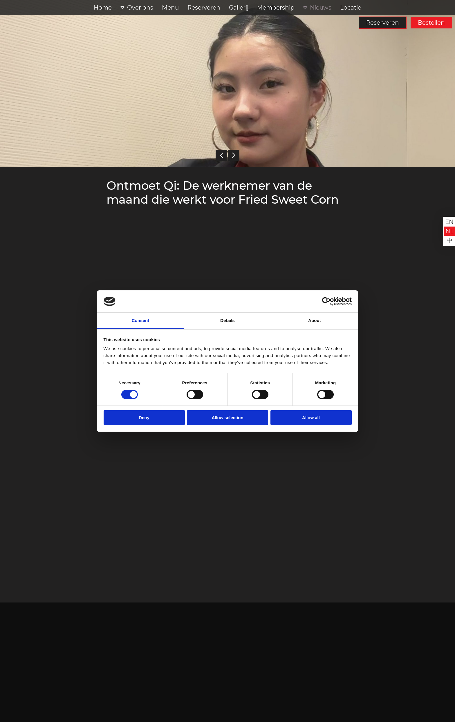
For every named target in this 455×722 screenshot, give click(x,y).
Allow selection (227, 417)
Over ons (140, 7)
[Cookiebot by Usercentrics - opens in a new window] (326, 301)
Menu (170, 7)
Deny (144, 417)
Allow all (311, 417)
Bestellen (431, 22)
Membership (276, 7)
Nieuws (320, 7)
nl (449, 231)
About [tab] (314, 320)
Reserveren (382, 22)
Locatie (350, 7)
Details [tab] (227, 320)
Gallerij (238, 7)
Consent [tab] (140, 320)
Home (103, 7)
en (449, 221)
